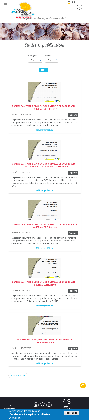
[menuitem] (79, 7)
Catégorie (32, 55)
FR (69, 2)
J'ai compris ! (71, 414)
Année (48, 55)
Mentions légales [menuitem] (9, 408)
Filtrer (43, 69)
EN (73, 2)
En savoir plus (15, 418)
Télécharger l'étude (44, 130)
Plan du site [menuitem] (7, 405)
